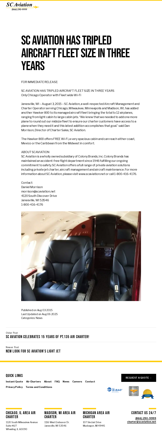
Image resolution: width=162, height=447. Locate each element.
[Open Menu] (157, 6)
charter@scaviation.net (141, 421)
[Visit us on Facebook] (8, 393)
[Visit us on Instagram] (19, 393)
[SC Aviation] (22, 7)
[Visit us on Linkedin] (24, 393)
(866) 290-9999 (145, 418)
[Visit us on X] (13, 393)
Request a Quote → (139, 377)
